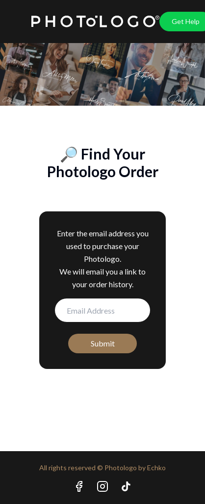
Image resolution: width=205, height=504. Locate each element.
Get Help (186, 21)
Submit (103, 343)
